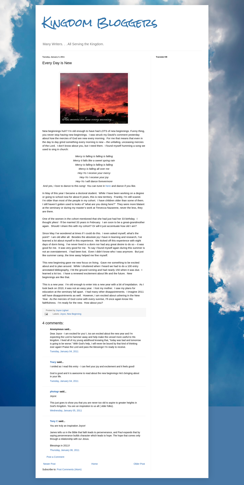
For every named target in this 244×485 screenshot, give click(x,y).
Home (94, 463)
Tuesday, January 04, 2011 (64, 351)
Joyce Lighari (62, 310)
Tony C (54, 421)
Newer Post (49, 463)
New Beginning (74, 314)
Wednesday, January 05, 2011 (66, 410)
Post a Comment (55, 457)
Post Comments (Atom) (69, 469)
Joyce (63, 314)
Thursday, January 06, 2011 (64, 450)
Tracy (53, 362)
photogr (54, 391)
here (108, 185)
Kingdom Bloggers (100, 23)
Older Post (139, 463)
